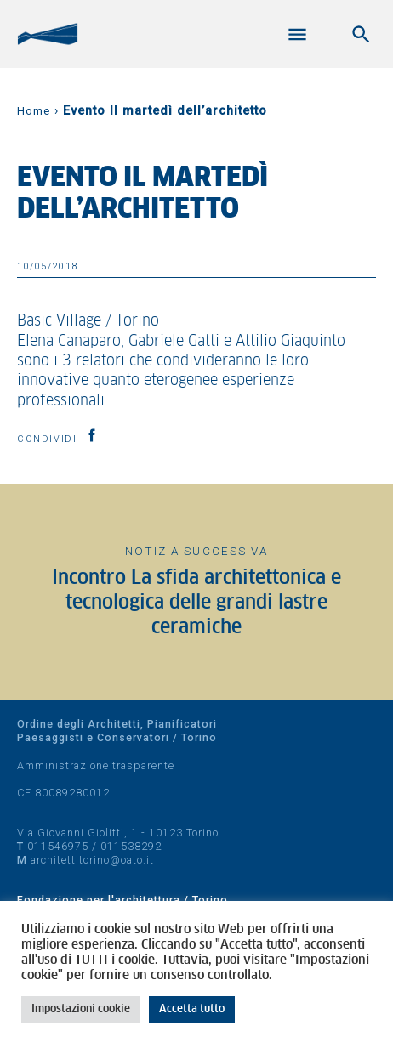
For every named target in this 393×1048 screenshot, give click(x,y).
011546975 (57, 846)
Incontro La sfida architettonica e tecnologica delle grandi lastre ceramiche (196, 603)
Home (33, 111)
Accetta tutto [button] (192, 1009)
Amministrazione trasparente (95, 765)
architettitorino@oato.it (92, 859)
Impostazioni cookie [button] (80, 1009)
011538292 (131, 846)
